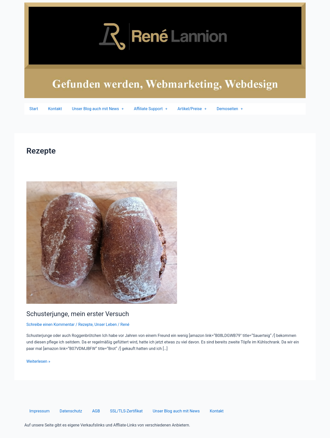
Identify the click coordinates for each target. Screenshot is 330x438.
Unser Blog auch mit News (176, 411)
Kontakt (55, 108)
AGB (96, 411)
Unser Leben (105, 324)
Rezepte (85, 324)
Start (33, 108)
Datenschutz (71, 411)
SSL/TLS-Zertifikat (126, 411)
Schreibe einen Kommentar (50, 324)
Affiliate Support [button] (151, 108)
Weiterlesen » (38, 361)
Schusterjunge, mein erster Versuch (77, 314)
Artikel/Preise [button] (192, 108)
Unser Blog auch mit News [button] (98, 108)
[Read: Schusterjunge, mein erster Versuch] (101, 242)
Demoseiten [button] (230, 108)
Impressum (39, 411)
